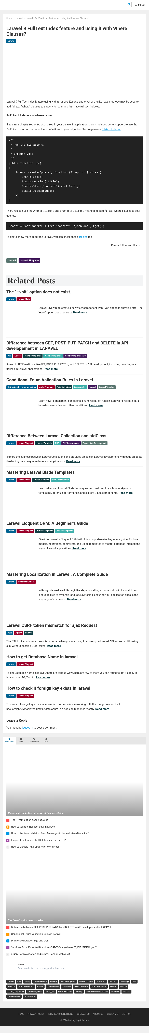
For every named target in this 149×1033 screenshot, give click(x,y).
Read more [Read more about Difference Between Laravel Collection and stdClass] (73, 462)
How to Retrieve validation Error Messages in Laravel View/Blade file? (50, 840)
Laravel (19, 18)
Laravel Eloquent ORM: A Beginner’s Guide (47, 526)
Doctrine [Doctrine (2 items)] (123, 993)
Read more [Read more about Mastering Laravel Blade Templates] (126, 495)
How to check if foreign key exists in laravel (48, 695)
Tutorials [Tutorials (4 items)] (112, 989)
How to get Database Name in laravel (42, 663)
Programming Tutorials (128, 387)
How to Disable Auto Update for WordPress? (36, 853)
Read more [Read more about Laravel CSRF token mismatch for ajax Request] (54, 651)
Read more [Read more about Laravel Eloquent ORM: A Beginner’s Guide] (79, 551)
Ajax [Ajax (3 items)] (134, 989)
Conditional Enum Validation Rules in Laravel (49, 380)
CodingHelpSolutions (78, 1027)
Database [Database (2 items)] (115, 999)
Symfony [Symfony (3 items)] (11, 993)
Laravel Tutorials (106, 387)
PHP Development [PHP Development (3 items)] (26, 993)
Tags (46, 747)
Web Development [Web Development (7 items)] (68, 989)
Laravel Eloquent (29, 258)
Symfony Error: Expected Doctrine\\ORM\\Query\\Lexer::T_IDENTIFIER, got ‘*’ (54, 954)
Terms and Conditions (60, 1021)
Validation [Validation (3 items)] (66, 993)
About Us (98, 1021)
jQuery (18, 638)
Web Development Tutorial (89, 392)
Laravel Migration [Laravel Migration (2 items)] (35, 999)
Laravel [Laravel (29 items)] (11, 989)
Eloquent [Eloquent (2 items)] (126, 999)
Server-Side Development (94, 444)
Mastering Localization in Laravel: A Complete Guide (57, 578)
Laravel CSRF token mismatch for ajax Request (51, 630)
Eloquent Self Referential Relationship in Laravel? (38, 847)
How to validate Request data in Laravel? (34, 833)
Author (127, 1021)
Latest (21, 747)
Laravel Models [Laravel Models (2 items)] (14, 1003)
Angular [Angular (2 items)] (113, 993)
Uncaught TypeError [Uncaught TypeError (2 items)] (16, 999)
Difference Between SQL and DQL (30, 947)
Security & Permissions (18, 392)
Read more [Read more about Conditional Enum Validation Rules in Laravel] (96, 405)
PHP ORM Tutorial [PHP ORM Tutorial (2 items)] (99, 993)
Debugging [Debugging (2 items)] (50, 999)
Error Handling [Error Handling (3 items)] (53, 993)
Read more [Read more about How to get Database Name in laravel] (43, 683)
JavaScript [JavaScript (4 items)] (124, 989)
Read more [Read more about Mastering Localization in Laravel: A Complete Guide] (74, 603)
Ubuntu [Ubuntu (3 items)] (40, 993)
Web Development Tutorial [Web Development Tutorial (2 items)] (97, 999)
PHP (57, 444)
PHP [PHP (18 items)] (19, 989)
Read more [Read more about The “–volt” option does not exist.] (80, 310)
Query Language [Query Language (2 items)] (81, 993)
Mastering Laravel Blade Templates (40, 474)
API (9, 355)
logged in (27, 734)
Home (9, 18)
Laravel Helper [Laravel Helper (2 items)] (30, 1003)
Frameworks (80, 387)
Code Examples (46, 387)
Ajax (10, 638)
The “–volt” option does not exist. (38, 290)
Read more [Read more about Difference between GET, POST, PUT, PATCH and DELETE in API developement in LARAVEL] (51, 368)
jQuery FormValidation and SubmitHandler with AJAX (41, 961)
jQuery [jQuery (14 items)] (27, 989)
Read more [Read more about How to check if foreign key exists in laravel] (102, 716)
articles (82, 235)
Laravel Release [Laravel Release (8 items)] (40, 989)
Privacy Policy (36, 1021)
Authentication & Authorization (22, 387)
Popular (9, 747)
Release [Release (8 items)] (53, 989)
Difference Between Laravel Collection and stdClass (56, 437)
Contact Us (83, 1021)
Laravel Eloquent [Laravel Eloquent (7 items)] (86, 989)
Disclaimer (113, 1021)
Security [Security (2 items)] (79, 999)
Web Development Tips (75, 355)
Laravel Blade (24, 297)
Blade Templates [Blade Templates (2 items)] (65, 999)
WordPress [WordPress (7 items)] (101, 989)
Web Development (53, 355)
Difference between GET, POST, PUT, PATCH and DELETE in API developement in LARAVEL (61, 934)
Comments (34, 747)
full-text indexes (111, 128)
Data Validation (64, 387)
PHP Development (33, 355)
